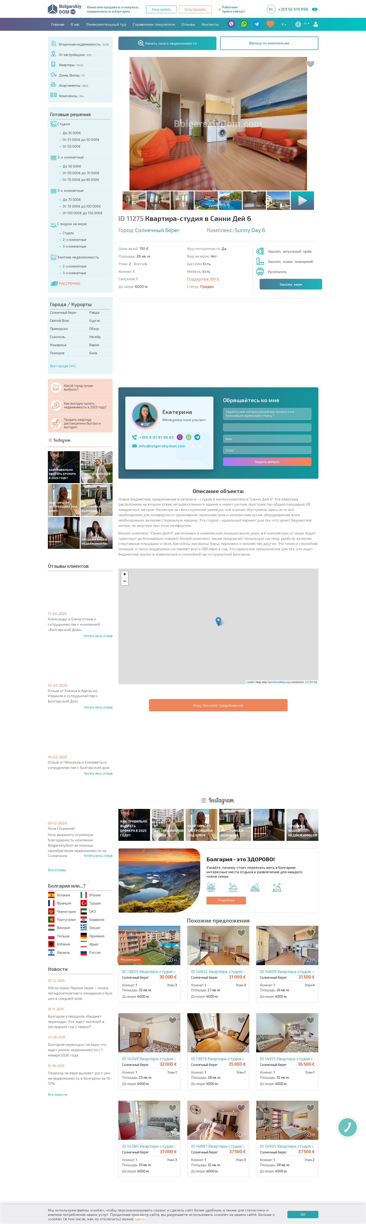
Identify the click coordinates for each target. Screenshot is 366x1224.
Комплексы (67, 95)
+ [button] (124, 495)
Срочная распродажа (272, 1163)
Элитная (194, 1158)
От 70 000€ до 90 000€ (81, 179)
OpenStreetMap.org (279, 603)
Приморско (59, 328)
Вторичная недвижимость (79, 43)
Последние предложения (276, 1158)
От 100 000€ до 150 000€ (83, 213)
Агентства (100, 1138)
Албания (59, 944)
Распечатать (277, 271)
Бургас (94, 320)
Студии (60, 124)
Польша (58, 936)
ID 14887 (230, 988)
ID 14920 (299, 988)
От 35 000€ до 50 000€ (81, 139)
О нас (75, 24)
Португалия (62, 919)
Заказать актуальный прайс (290, 251)
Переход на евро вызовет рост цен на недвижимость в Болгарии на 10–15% (80, 1078)
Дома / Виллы (63, 1169)
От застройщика (70, 54)
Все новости (57, 1094)
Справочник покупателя (154, 24)
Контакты (210, 24)
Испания (59, 895)
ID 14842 (230, 813)
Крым (89, 944)
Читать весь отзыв (98, 636)
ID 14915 (299, 901)
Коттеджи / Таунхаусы (139, 1158)
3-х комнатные (67, 190)
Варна (94, 345)
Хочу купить (161, 9)
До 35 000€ (72, 133)
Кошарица (58, 345)
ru (301, 24)
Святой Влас (59, 320)
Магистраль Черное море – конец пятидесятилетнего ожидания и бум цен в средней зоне (80, 992)
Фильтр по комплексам (269, 43)
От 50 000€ (72, 146)
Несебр (95, 337)
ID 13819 (230, 901)
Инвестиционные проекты (277, 1169)
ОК (303, 1214)
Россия (90, 952)
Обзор (94, 328)
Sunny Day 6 (250, 230)
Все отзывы (57, 870)
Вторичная (128, 1163)
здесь (140, 1219)
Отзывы (188, 24)
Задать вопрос (267, 382)
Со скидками (198, 1163)
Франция (59, 903)
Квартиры (66, 64)
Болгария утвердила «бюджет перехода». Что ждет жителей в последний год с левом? (76, 1021)
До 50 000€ (72, 166)
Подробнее (226, 742)
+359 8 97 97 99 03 (156, 358)
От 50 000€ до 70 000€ (81, 173)
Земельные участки (204, 1169)
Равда (94, 312)
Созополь (57, 337)
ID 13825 (161, 813)
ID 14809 (299, 813)
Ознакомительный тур (106, 24)
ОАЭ (88, 911)
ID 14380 (161, 988)
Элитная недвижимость (75, 257)
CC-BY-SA (311, 603)
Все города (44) (63, 366)
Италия (90, 895)
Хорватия (92, 919)
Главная (57, 24)
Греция (90, 928)
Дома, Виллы (67, 74)
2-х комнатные (67, 157)
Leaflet (250, 603)
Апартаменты (69, 84)
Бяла (93, 353)
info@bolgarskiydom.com (162, 367)
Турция (90, 903)
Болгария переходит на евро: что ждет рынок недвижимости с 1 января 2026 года (77, 1049)
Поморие (57, 353)
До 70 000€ (72, 199)
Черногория (62, 911)
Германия (92, 936)
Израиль (59, 952)
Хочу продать (195, 9)
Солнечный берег (63, 312)
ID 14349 (161, 901)
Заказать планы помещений (290, 261)
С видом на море (68, 223)
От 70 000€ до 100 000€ (82, 206)
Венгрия (59, 928)
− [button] (124, 502)
